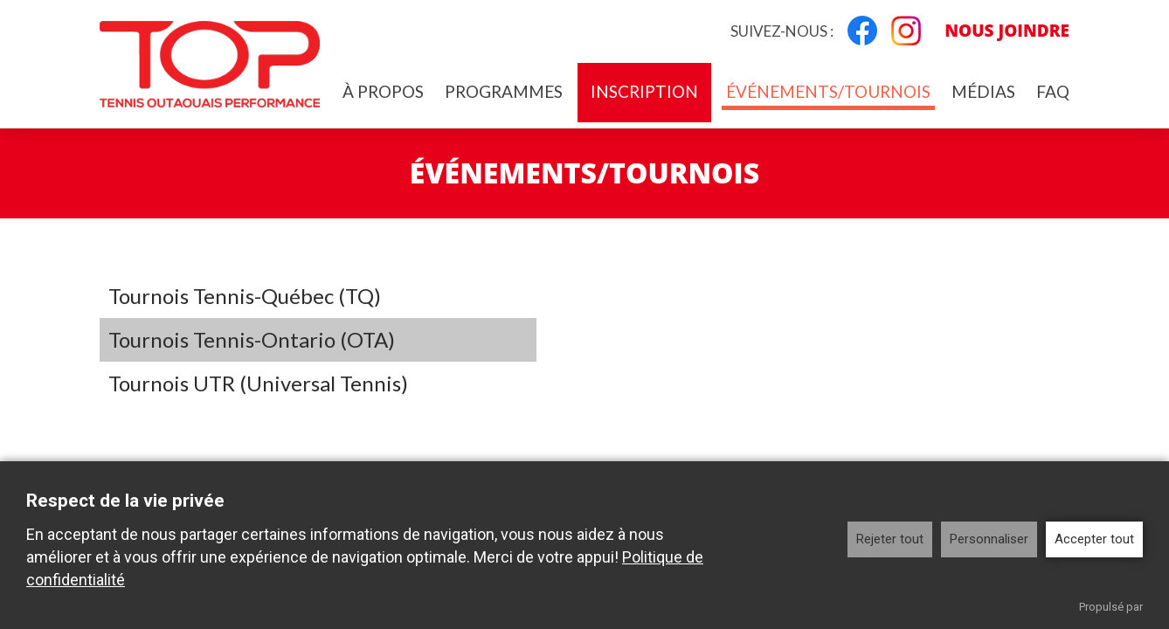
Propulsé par (1111, 606)
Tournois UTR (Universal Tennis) (258, 383)
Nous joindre (1006, 30)
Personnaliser (989, 539)
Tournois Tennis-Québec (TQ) (244, 295)
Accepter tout (1094, 539)
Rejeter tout (889, 539)
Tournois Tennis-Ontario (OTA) (251, 339)
